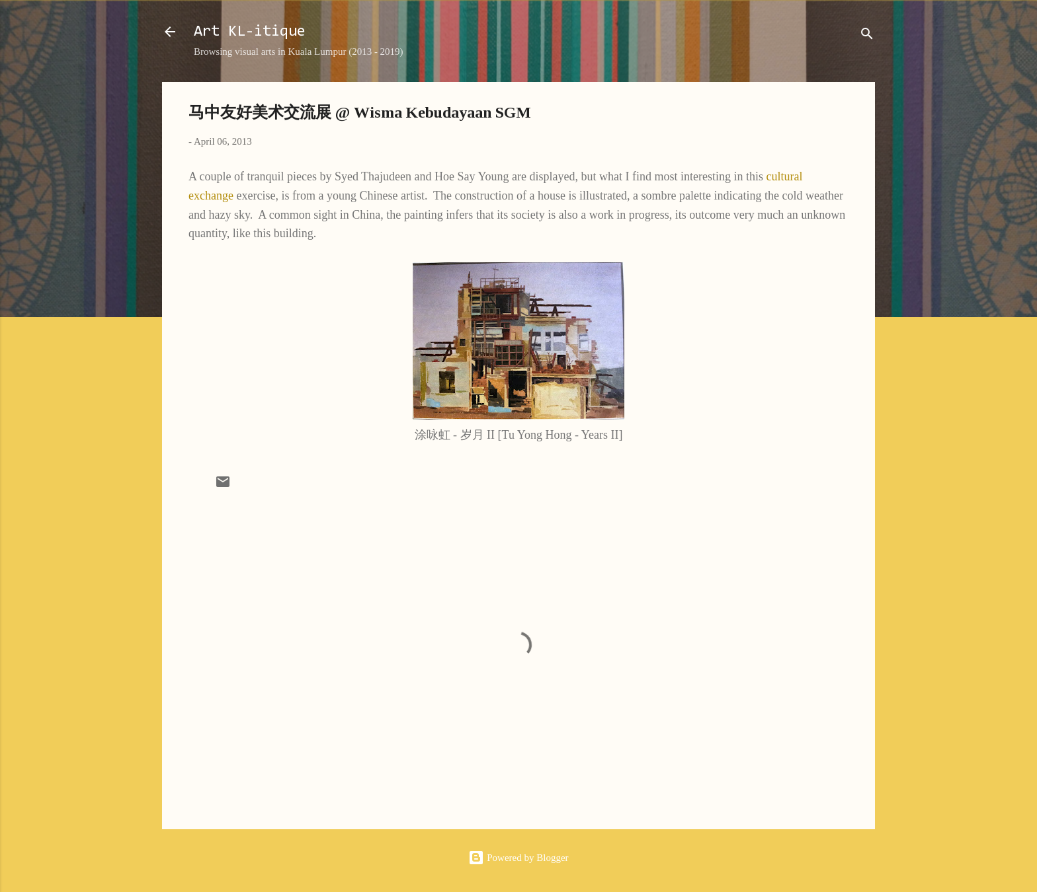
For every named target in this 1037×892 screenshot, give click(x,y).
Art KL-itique (250, 32)
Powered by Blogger (518, 857)
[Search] (867, 36)
